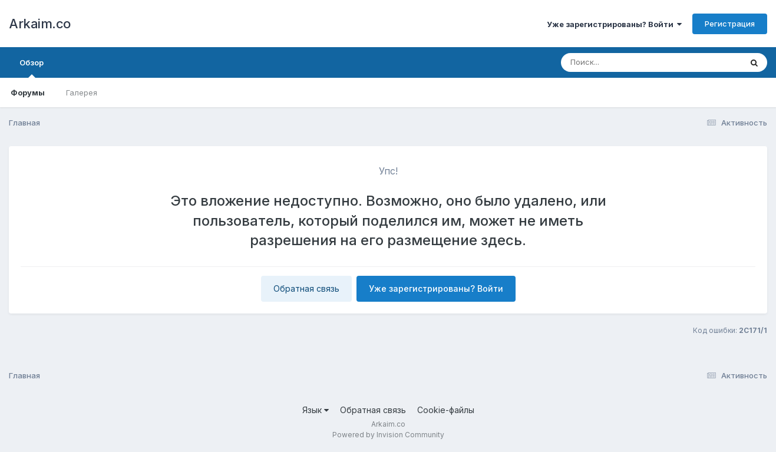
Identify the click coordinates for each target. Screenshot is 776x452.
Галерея (81, 92)
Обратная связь (306, 288)
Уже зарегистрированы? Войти (614, 24)
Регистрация (730, 23)
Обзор (31, 68)
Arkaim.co (40, 23)
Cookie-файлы (445, 410)
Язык (315, 410)
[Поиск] (628, 62)
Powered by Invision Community (388, 434)
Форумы (28, 92)
